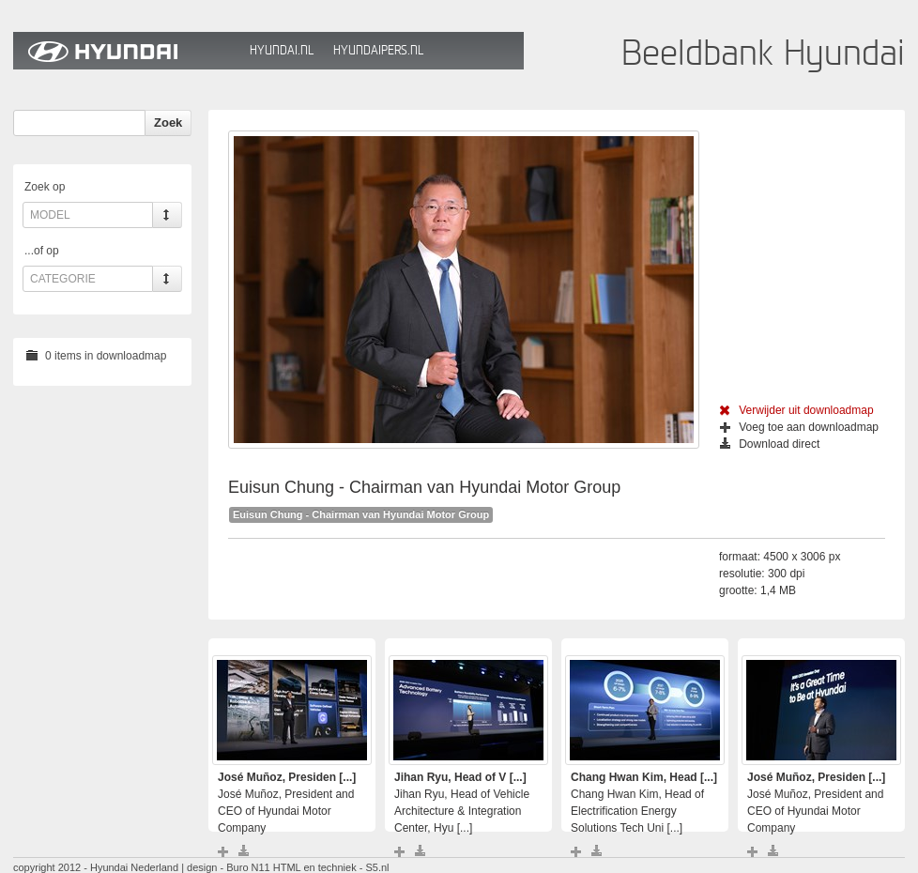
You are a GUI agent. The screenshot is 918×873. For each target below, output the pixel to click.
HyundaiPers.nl (378, 50)
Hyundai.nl (282, 50)
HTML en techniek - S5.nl (331, 867)
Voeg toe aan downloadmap (799, 427)
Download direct (769, 444)
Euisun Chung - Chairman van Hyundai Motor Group (361, 514)
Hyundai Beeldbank (126, 50)
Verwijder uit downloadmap (796, 410)
